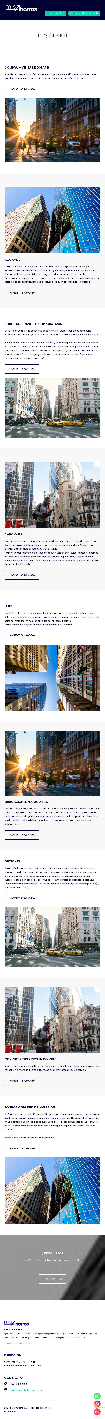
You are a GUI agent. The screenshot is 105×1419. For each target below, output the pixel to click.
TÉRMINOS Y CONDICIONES (18, 1343)
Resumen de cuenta (84, 13)
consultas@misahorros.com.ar (23, 1390)
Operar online (55, 13)
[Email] (97, 1411)
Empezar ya (53, 1279)
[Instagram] (97, 1404)
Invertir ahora (22, 89)
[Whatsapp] (97, 1396)
